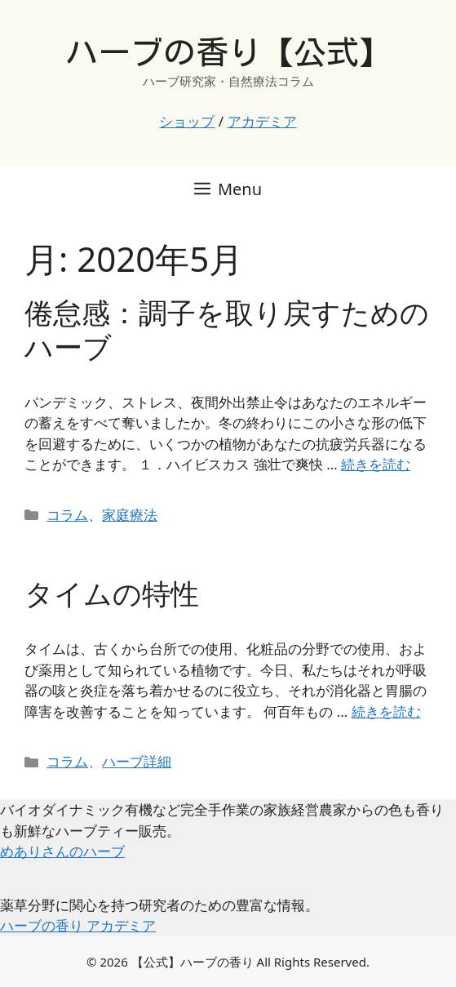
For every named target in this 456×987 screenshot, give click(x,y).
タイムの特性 (111, 593)
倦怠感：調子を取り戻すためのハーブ (226, 329)
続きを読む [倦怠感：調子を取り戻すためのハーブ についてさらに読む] (375, 464)
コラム (67, 514)
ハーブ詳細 (136, 761)
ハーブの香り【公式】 (228, 52)
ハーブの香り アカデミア (78, 925)
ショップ (187, 121)
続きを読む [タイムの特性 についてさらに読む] (386, 711)
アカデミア (262, 121)
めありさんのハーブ (62, 851)
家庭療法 (129, 514)
